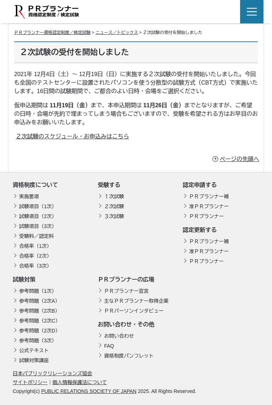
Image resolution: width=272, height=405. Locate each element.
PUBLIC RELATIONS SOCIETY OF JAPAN (88, 391)
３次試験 (114, 216)
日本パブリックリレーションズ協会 (52, 373)
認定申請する (200, 185)
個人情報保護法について (79, 382)
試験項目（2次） (38, 216)
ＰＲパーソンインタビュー (134, 311)
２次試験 (114, 206)
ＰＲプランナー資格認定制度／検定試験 (52, 32)
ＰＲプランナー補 (209, 196)
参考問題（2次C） (39, 321)
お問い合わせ (119, 336)
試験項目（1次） (38, 206)
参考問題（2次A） (39, 301)
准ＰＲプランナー (209, 206)
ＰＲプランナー (206, 216)
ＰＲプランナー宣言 (126, 291)
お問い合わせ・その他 (126, 324)
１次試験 (114, 196)
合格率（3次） (35, 266)
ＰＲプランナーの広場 (126, 279)
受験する (109, 185)
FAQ (109, 346)
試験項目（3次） (38, 226)
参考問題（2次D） (39, 330)
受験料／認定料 (36, 236)
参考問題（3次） (38, 340)
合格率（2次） (35, 256)
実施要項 (29, 196)
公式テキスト (34, 350)
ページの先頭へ (239, 159)
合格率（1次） (35, 246)
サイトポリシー (30, 382)
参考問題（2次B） (39, 311)
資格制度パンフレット (129, 356)
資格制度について (35, 185)
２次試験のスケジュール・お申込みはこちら (72, 136)
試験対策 (24, 279)
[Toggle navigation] (252, 11)
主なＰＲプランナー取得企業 (136, 301)
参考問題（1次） (38, 291)
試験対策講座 (34, 360)
